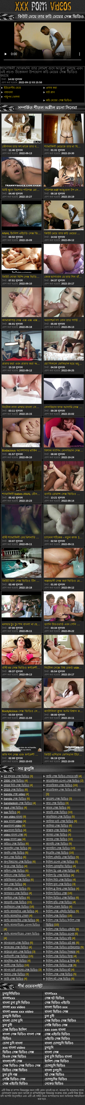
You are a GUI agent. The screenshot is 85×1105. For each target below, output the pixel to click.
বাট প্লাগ (50, 92)
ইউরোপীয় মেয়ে (12, 87)
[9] (15, 816)
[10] (59, 812)
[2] (64, 780)
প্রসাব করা (51, 87)
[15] (18, 902)
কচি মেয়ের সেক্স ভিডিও (59, 100)
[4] (16, 780)
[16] (19, 906)
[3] (18, 776)
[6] (16, 789)
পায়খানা (8, 92)
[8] (58, 807)
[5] (17, 888)
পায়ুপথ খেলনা (11, 96)
